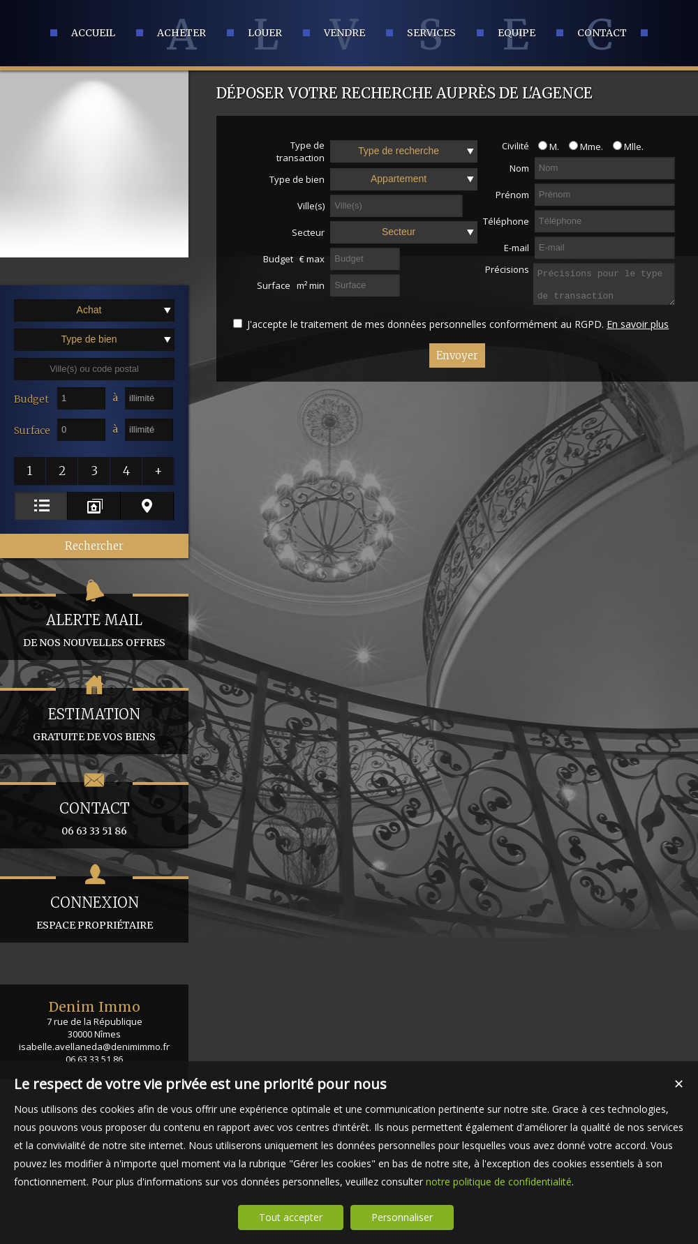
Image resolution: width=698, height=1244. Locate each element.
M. (545, 146)
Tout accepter (290, 1217)
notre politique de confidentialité (499, 1181)
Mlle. (624, 146)
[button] (30, 471)
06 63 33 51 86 (94, 809)
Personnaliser (402, 1217)
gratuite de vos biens (94, 715)
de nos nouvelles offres (94, 621)
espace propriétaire (94, 903)
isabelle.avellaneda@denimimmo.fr (94, 1046)
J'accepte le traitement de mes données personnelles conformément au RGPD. (425, 324)
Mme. (582, 146)
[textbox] (94, 369)
